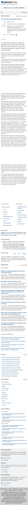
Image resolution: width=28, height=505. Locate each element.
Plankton (19, 212)
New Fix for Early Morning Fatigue (9, 376)
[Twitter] (10, 35)
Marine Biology (6, 223)
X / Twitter (5, 471)
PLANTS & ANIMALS (5, 382)
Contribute (14, 489)
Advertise (20, 489)
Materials (3, 232)
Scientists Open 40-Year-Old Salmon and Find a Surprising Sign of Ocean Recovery (13, 426)
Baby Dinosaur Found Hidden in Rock (10, 374)
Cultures (4, 405)
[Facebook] (8, 35)
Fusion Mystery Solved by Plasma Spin (11, 363)
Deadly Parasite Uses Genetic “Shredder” (11, 367)
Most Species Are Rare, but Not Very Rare (11, 281)
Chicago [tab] (24, 253)
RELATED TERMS (19, 204)
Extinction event (21, 223)
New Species (6, 218)
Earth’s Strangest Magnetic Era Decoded (11, 357)
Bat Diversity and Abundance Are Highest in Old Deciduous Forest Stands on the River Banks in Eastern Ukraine (12, 292)
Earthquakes (5, 394)
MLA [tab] (15, 253)
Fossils (3, 400)
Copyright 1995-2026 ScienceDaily (9, 492)
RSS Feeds (5, 460)
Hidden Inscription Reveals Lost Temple (11, 361)
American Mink (20, 210)
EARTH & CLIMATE (4, 390)
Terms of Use (20, 490)
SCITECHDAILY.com (10, 334)
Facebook (5, 469)
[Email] (16, 35)
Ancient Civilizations (6, 402)
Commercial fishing (21, 215)
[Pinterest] (12, 35)
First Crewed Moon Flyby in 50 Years (10, 365)
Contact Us (5, 485)
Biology (3, 386)
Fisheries (5, 211)
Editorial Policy (12, 490)
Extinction (19, 219)
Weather (4, 392)
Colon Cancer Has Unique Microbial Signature (12, 369)
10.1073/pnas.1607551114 (19, 248)
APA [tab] (19, 253)
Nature (5, 220)
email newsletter (20, 7)
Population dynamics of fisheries (22, 207)
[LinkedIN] (14, 35)
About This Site (4, 489)
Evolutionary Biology (6, 384)
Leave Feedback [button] (6, 483)
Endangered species (22, 217)
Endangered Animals (8, 216)
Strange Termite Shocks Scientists (9, 371)
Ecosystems (4, 396)
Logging (19, 221)
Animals (5, 214)
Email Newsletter (7, 458)
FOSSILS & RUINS (4, 398)
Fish (4, 209)
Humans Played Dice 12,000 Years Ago (11, 359)
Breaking (3, 354)
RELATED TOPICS (5, 204)
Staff (10, 489)
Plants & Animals (6, 207)
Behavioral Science (7, 225)
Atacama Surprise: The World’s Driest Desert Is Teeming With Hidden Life (12, 432)
